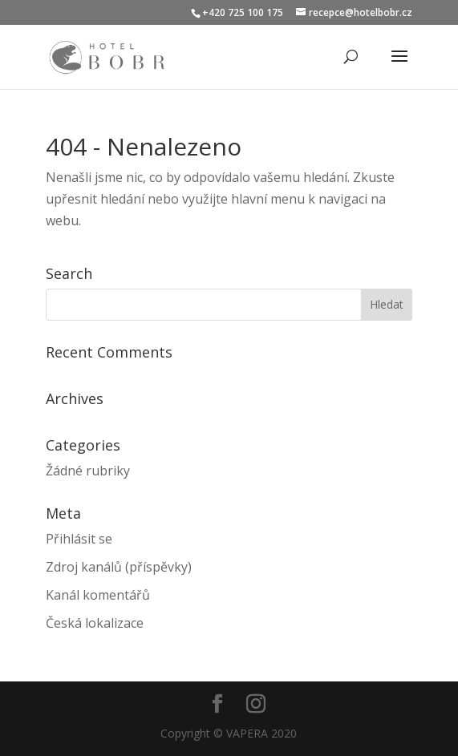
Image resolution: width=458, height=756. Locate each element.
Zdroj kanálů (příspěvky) (119, 567)
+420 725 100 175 (242, 12)
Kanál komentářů (98, 595)
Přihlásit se (79, 539)
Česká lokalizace (95, 623)
